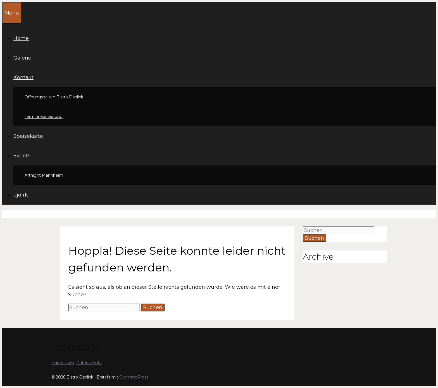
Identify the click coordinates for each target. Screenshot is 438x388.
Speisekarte (28, 136)
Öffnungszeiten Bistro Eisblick (54, 97)
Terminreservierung (44, 116)
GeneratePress (133, 377)
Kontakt (23, 77)
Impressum (62, 362)
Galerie (22, 58)
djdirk (20, 195)
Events (21, 156)
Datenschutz (89, 362)
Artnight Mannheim (44, 175)
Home (21, 38)
